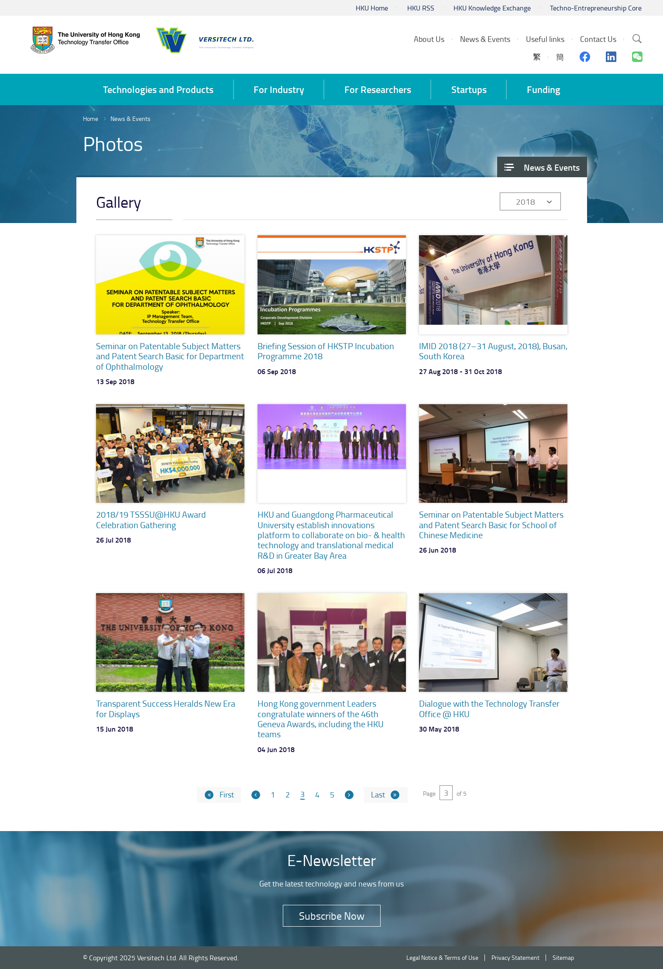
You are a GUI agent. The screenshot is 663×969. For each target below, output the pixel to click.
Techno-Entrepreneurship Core (596, 8)
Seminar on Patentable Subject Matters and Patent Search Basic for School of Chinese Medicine (491, 524)
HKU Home (372, 8)
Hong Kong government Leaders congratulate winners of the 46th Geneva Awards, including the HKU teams (321, 718)
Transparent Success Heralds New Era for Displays (165, 708)
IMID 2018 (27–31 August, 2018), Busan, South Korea (493, 351)
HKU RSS (420, 8)
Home (90, 118)
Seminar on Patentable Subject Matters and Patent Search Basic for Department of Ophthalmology (170, 356)
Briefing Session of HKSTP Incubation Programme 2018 (326, 351)
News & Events (130, 118)
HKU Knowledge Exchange (492, 8)
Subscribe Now (331, 915)
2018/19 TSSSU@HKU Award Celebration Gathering (151, 519)
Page (429, 793)
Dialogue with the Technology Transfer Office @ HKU (489, 708)
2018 (525, 201)
